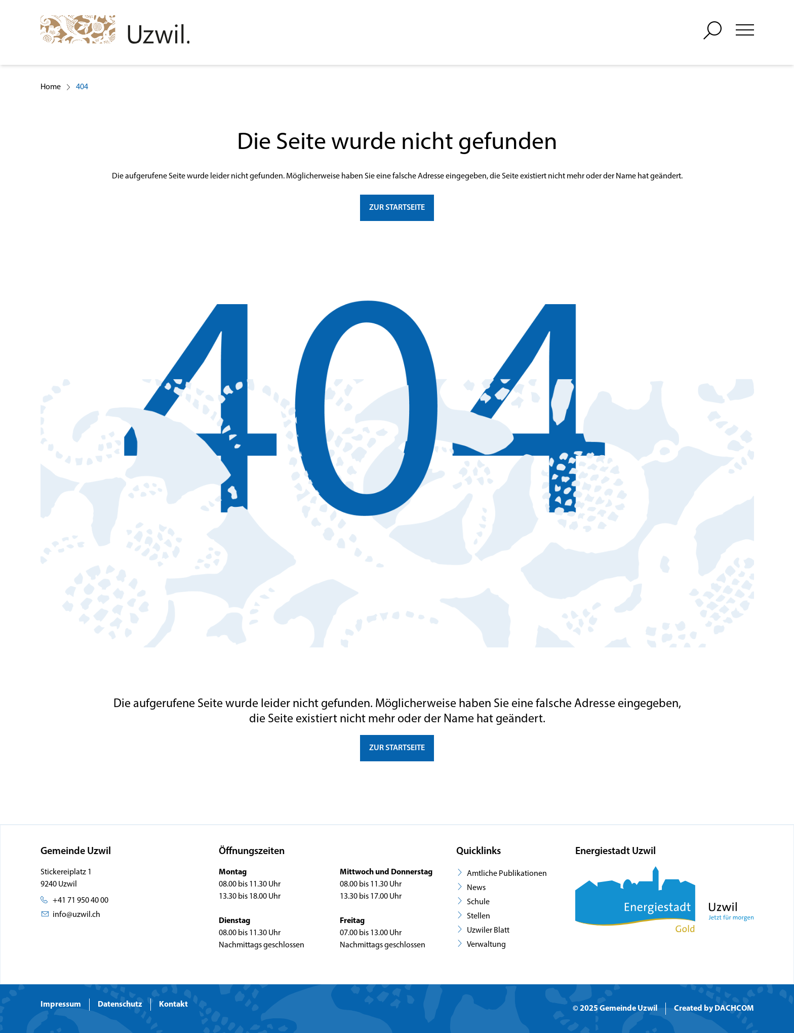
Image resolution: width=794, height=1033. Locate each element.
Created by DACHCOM (714, 1009)
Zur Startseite (397, 748)
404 (82, 87)
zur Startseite (397, 208)
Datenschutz (120, 1005)
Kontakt (173, 1005)
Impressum (61, 1005)
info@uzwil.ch (76, 915)
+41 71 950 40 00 (80, 901)
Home (51, 87)
